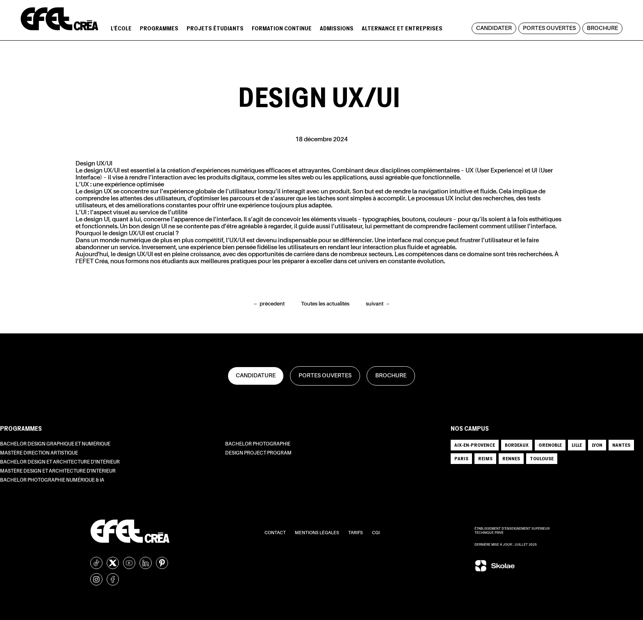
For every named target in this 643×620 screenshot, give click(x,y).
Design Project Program (258, 453)
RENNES (511, 458)
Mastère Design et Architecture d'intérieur (58, 471)
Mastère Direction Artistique (39, 453)
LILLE (577, 444)
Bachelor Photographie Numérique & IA (52, 480)
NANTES (621, 444)
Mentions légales (317, 533)
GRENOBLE (550, 444)
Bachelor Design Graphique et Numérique (55, 444)
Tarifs (356, 533)
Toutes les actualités (325, 304)
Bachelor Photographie (257, 444)
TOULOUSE (542, 458)
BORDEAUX (517, 444)
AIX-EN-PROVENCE (474, 444)
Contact (275, 533)
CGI (376, 533)
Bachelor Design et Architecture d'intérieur (60, 462)
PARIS (461, 458)
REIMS (485, 458)
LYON (597, 444)
